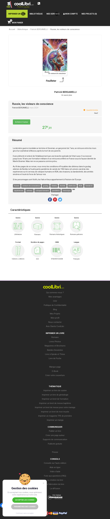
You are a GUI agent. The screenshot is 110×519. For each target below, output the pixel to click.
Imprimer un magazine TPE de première (55, 416)
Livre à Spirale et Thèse (55, 354)
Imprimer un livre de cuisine (55, 390)
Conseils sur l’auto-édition (55, 463)
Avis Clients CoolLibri (55, 326)
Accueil (12, 29)
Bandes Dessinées (55, 350)
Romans (55, 337)
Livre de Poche (55, 358)
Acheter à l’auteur (21, 122)
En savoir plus (67, 95)
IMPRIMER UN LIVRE (55, 333)
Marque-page (55, 367)
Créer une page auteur (55, 435)
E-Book (55, 371)
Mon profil (55, 318)
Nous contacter (55, 322)
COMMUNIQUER (55, 427)
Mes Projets (55, 313)
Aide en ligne (55, 467)
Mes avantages (55, 297)
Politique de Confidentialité (55, 305)
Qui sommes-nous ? (55, 292)
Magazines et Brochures (55, 346)
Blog (55, 309)
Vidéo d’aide (55, 471)
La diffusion (55, 488)
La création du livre (55, 480)
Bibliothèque (23, 29)
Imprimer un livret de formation (55, 399)
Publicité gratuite (55, 444)
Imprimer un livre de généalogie (55, 395)
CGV (55, 301)
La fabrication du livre (55, 484)
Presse (55, 452)
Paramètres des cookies (24, 507)
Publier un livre (55, 431)
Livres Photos (55, 341)
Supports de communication (55, 439)
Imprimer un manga (55, 420)
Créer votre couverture (55, 375)
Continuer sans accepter (25, 513)
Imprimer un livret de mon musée (55, 412)
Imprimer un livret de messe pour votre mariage (55, 407)
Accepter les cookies (24, 500)
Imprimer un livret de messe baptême (55, 403)
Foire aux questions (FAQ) (55, 476)
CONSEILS (55, 459)
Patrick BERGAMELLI (39, 29)
